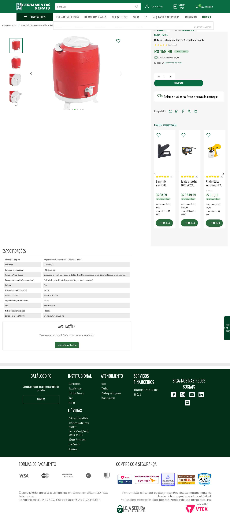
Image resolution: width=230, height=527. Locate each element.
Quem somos (74, 383)
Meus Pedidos (157, 6)
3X (163, 62)
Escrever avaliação (67, 345)
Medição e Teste (120, 17)
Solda (136, 17)
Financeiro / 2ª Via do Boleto (146, 390)
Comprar (178, 83)
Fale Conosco (74, 444)
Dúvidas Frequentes (77, 439)
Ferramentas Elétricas (67, 17)
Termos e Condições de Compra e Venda (79, 433)
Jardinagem (191, 17)
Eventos (72, 402)
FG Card (137, 394)
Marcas (206, 17)
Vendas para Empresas (111, 393)
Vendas (104, 388)
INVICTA (165, 34)
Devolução (73, 449)
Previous (154, 174)
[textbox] (98, 6)
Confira (41, 399)
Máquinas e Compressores (166, 17)
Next (223, 174)
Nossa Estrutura (75, 388)
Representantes (108, 398)
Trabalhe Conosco (76, 393)
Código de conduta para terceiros (79, 424)
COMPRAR (165, 223)
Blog (71, 398)
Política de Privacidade (78, 418)
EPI (146, 17)
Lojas (103, 383)
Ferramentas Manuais (95, 17)
